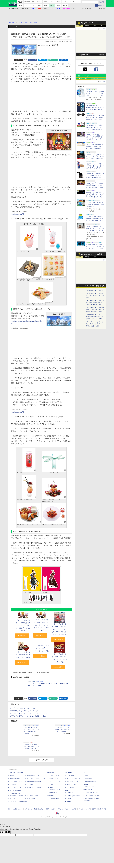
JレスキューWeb (71, 784)
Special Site (84, 55)
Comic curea (88, 778)
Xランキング (84, 76)
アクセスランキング (87, 23)
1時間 (79, 25)
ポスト (19, 59)
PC (53, 8)
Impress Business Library (34, 781)
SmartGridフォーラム (33, 775)
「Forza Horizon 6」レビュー (95, 290)
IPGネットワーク (87, 789)
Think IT (12, 775)
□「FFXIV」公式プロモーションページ (24, 711)
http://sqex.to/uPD (17, 214)
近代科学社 (50, 796)
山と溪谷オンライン (54, 789)
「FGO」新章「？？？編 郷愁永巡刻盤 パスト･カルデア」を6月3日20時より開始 (94, 185)
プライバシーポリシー (63, 809)
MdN (66, 790)
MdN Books (70, 792)
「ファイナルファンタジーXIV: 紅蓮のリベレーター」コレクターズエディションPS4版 (41, 625)
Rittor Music (50, 772)
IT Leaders (13, 784)
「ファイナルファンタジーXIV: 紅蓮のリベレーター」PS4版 (41, 648)
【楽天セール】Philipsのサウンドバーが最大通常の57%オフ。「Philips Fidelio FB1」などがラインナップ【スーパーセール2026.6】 (95, 158)
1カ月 (102, 25)
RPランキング (83, 78)
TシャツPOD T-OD (55, 781)
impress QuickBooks (90, 781)
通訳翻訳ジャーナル (72, 781)
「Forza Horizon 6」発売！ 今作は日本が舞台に (93, 286)
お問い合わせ (28, 809)
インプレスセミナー (32, 784)
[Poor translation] (7, 832)
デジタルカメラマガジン (16, 796)
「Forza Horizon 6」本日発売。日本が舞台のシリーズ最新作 (95, 295)
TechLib (69, 801)
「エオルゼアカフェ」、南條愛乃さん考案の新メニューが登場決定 (63, 729)
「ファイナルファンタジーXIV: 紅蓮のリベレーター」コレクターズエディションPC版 (23, 625)
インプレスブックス (32, 795)
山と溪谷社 (50, 787)
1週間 (94, 25)
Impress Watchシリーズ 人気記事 (91, 254)
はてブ (44, 59)
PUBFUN (85, 784)
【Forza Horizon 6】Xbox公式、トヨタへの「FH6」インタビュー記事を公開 (95, 324)
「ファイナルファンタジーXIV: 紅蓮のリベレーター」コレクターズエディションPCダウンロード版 (59, 629)
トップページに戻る (41, 760)
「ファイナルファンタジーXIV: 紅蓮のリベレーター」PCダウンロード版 (59, 658)
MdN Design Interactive (73, 796)
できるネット (13, 799)
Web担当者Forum (15, 778)
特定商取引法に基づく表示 (99, 809)
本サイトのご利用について (15, 809)
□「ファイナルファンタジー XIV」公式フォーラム (28, 716)
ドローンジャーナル (15, 787)
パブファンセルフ (89, 786)
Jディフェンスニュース (73, 778)
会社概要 (74, 809)
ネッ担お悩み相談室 (15, 790)
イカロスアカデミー (72, 787)
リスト (25, 59)
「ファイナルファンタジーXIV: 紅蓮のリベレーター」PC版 (23, 654)
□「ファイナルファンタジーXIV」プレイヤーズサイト (29, 713)
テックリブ (68, 799)
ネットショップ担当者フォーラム (36, 778)
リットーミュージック (55, 775)
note (54, 59)
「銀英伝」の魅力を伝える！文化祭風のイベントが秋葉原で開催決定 (31, 746)
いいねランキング (98, 78)
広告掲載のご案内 (39, 809)
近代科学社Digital (54, 798)
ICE (84, 772)
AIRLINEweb (70, 775)
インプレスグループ (84, 809)
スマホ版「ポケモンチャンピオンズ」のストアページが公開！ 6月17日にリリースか (95, 195)
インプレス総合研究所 (16, 781)
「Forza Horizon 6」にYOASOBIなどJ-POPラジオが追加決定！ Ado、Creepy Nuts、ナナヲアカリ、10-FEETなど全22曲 (94, 319)
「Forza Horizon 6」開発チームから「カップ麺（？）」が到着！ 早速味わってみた (95, 309)
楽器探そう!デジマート (55, 778)
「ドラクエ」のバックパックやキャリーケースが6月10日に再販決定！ (95, 204)
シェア (34, 59)
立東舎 (51, 784)
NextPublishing (31, 798)
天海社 (86, 775)
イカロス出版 (68, 772)
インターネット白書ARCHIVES (18, 802)
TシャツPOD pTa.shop (91, 792)
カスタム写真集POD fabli (92, 795)
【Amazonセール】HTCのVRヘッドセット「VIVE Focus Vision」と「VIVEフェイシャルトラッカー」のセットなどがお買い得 (95, 120)
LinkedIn (64, 59)
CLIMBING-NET (53, 792)
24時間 (87, 25)
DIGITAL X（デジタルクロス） (35, 787)
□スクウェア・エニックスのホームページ (25, 708)
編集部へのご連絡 (50, 809)
